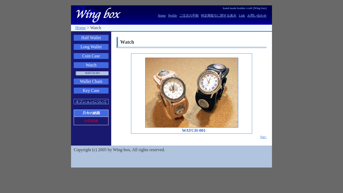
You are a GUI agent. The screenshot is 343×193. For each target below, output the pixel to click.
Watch (91, 65)
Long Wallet (91, 46)
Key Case (91, 90)
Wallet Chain (91, 81)
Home (162, 15)
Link (242, 15)
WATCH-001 (92, 73)
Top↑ (263, 137)
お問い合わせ (257, 15)
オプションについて (91, 101)
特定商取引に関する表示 (218, 15)
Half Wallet (91, 37)
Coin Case (91, 56)
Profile (172, 15)
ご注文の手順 (189, 15)
